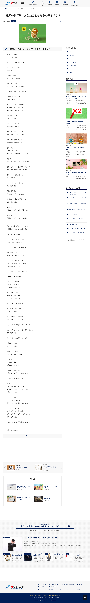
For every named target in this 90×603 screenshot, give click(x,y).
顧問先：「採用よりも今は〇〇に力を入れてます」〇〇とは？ (77, 193)
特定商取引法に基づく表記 (55, 595)
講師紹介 (81, 584)
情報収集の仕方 (48, 498)
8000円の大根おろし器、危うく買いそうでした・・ (76, 210)
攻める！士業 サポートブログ (43, 600)
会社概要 (42, 586)
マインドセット (72, 65)
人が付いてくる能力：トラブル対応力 (77, 204)
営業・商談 (71, 55)
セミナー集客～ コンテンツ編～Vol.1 (76, 219)
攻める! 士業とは (54, 584)
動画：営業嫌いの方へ (59, 554)
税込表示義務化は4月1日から (50, 467)
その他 (14, 8)
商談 (69, 58)
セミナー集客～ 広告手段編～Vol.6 (77, 232)
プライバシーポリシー (43, 595)
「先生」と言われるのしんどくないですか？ (41, 538)
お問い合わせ (33, 595)
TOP (6, 8)
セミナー (70, 68)
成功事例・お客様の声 (69, 584)
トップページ (43, 584)
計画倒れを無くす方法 (21, 467)
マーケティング (72, 62)
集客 (69, 51)
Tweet (59, 21)
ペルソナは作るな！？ (74, 214)
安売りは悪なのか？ (73, 224)
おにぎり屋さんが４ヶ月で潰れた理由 (77, 198)
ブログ (10, 8)
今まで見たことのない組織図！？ (77, 228)
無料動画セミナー (55, 586)
